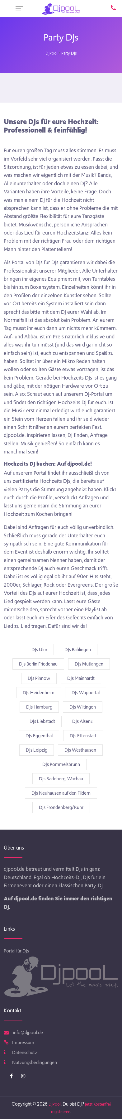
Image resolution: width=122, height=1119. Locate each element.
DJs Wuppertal (86, 692)
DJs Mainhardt (81, 678)
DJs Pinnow (39, 678)
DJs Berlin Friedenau (38, 664)
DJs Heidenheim (38, 692)
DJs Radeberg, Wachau (61, 778)
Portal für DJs (16, 950)
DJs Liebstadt (42, 721)
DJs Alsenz (82, 721)
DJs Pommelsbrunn (61, 764)
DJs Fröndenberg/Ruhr (61, 807)
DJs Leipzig (36, 750)
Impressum (19, 1042)
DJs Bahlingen (77, 649)
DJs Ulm (39, 649)
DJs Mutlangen (89, 664)
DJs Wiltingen (82, 707)
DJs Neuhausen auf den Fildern (61, 793)
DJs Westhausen (80, 750)
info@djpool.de (23, 1032)
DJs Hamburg (39, 707)
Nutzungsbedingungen (30, 1062)
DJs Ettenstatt (83, 735)
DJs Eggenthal (39, 735)
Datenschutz (20, 1052)
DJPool (51, 53)
